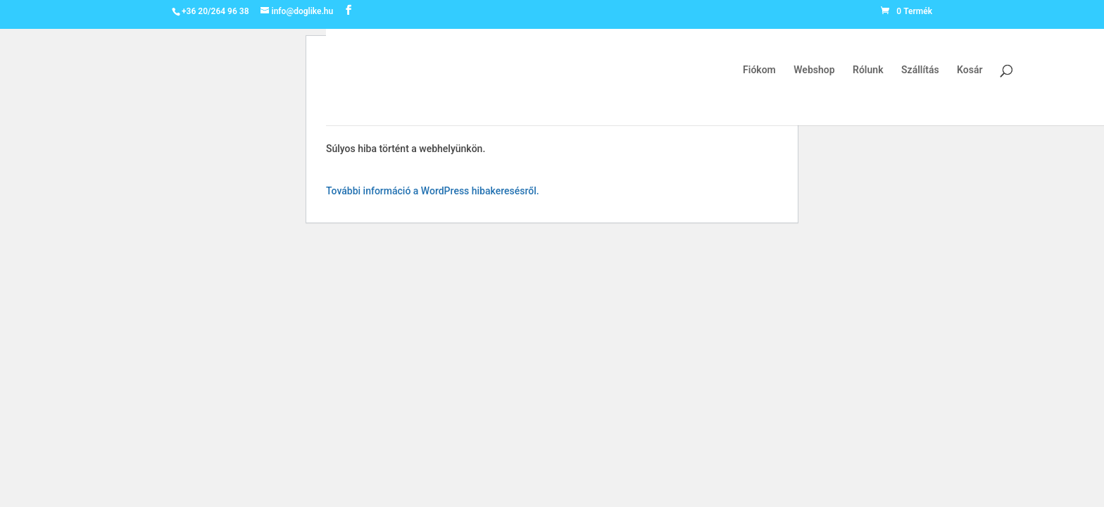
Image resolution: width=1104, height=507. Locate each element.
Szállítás (920, 70)
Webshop (814, 70)
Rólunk (868, 70)
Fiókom (759, 70)
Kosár (969, 70)
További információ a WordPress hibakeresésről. (432, 190)
